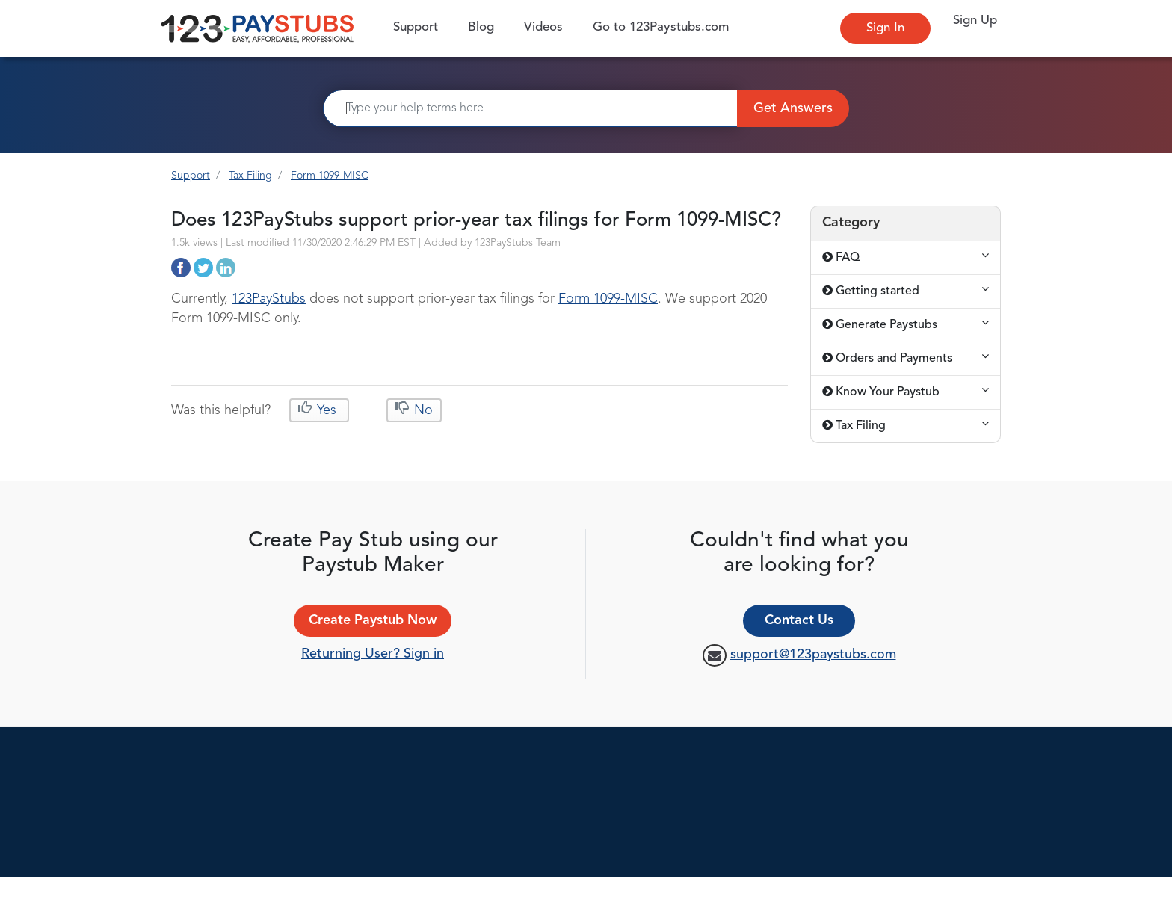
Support (419, 26)
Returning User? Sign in (372, 654)
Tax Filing (250, 175)
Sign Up (975, 20)
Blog (481, 27)
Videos (543, 27)
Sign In (885, 28)
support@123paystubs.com (813, 654)
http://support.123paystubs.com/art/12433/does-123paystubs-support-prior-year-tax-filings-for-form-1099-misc (181, 267)
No (421, 410)
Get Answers (793, 108)
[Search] (530, 108)
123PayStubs (269, 299)
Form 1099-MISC (329, 175)
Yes (326, 410)
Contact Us (799, 620)
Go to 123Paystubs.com (661, 27)
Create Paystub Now (373, 620)
